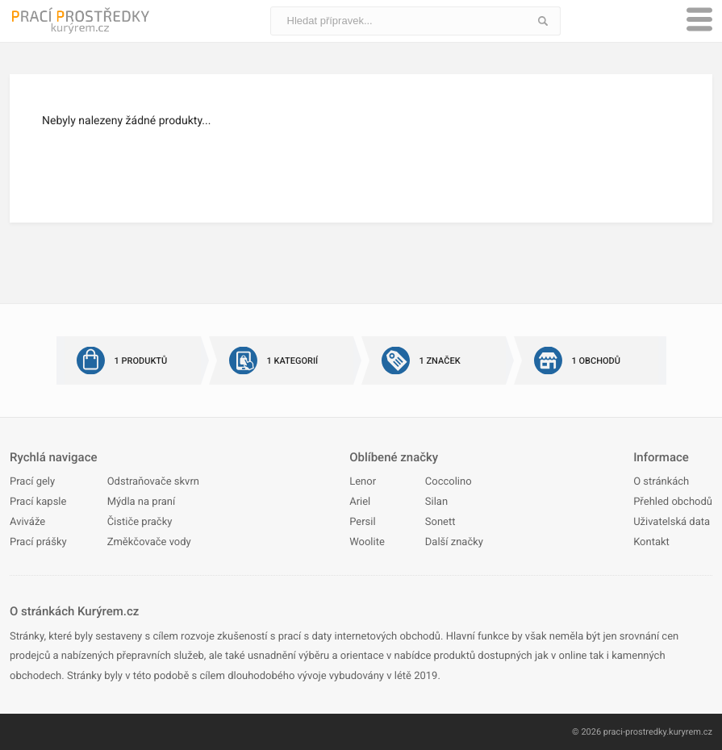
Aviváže (27, 522)
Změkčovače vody (149, 542)
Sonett (440, 522)
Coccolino (448, 482)
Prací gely (32, 482)
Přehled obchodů (672, 502)
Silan (436, 502)
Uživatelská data (671, 522)
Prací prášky (38, 542)
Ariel (359, 502)
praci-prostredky (634, 732)
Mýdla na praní (141, 502)
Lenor (362, 482)
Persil (362, 522)
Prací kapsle (38, 502)
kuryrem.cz (690, 732)
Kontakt (651, 542)
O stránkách (661, 482)
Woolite (367, 542)
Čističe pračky (140, 522)
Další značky (454, 542)
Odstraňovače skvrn (153, 482)
